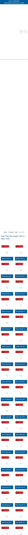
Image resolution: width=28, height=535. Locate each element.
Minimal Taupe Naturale (21, 293)
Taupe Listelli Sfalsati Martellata (7, 417)
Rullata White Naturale (7, 381)
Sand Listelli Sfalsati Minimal (7, 452)
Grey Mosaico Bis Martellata (7, 487)
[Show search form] (21, 31)
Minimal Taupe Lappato (7, 293)
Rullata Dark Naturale (7, 346)
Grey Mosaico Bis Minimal (21, 522)
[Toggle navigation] (25, 31)
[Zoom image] (7, 252)
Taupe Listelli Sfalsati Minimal (21, 452)
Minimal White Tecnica (21, 329)
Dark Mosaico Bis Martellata (21, 469)
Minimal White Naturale (7, 329)
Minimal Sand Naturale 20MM (7, 276)
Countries (11, 232)
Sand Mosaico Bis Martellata (21, 487)
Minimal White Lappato (21, 311)
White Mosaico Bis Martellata (21, 505)
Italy (16, 232)
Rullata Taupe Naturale (21, 364)
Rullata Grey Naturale (21, 346)
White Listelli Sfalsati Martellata (21, 417)
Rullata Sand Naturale (7, 364)
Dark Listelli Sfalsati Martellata (21, 381)
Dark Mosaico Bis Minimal (7, 522)
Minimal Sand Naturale (21, 258)
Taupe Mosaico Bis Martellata (7, 505)
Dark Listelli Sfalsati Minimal (7, 434)
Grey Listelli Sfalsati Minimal (21, 434)
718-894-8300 (16, 1)
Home (5, 232)
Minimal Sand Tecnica (21, 276)
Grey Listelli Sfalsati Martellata (7, 399)
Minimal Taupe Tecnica (7, 311)
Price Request (5, 246)
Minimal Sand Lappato (7, 258)
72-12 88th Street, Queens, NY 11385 (15, 3)
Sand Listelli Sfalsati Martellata (21, 399)
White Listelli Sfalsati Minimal (7, 469)
